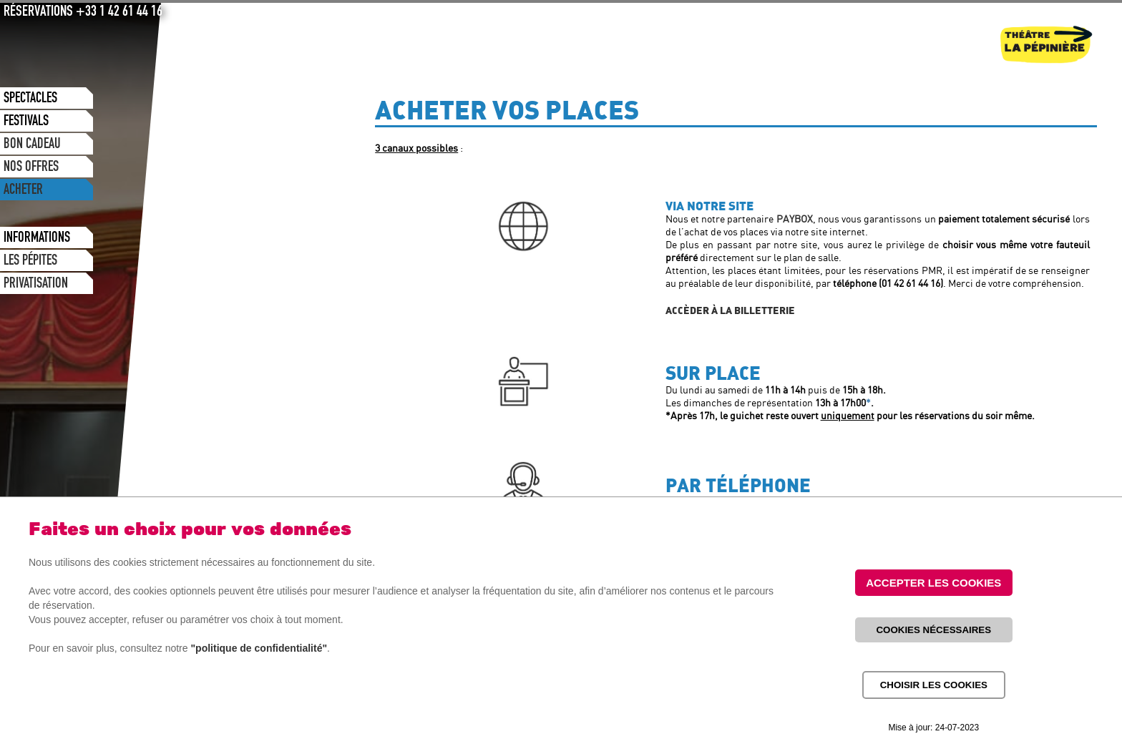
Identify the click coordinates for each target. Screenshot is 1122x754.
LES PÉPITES (30, 262)
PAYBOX (794, 220)
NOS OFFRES (31, 168)
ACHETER (23, 191)
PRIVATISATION (36, 285)
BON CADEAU (32, 145)
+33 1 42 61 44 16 (119, 12)
